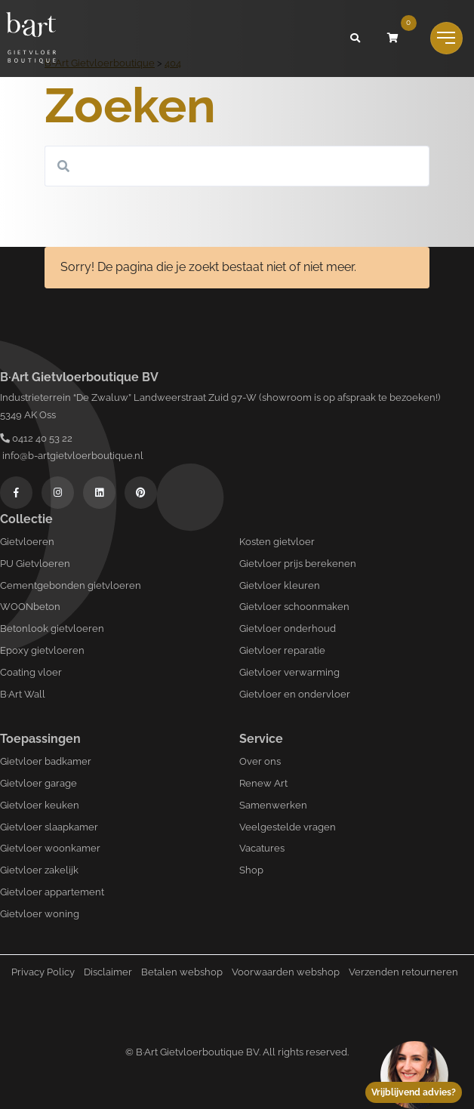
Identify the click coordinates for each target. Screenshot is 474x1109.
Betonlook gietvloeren (52, 628)
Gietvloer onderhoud (287, 628)
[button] (355, 38)
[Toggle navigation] (446, 38)
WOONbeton (30, 606)
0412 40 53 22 (36, 438)
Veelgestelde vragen (287, 827)
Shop (251, 870)
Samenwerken (273, 805)
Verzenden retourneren (403, 972)
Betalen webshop (182, 972)
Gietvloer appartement (52, 892)
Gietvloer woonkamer (50, 848)
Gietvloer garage (38, 783)
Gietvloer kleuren (279, 585)
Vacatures (262, 848)
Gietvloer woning (39, 914)
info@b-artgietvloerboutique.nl (71, 455)
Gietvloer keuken (39, 805)
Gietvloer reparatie (282, 650)
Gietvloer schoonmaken (294, 606)
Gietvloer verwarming (289, 672)
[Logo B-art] (31, 38)
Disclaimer (108, 972)
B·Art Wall (22, 694)
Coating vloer (31, 672)
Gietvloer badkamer (45, 761)
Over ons (260, 761)
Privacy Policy (43, 972)
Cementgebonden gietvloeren (70, 585)
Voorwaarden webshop (286, 972)
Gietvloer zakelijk (39, 870)
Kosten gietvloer (277, 541)
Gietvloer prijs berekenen (297, 563)
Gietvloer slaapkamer (49, 827)
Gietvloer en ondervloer (294, 694)
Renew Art (263, 783)
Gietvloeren (27, 541)
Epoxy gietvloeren (42, 650)
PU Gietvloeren (35, 563)
